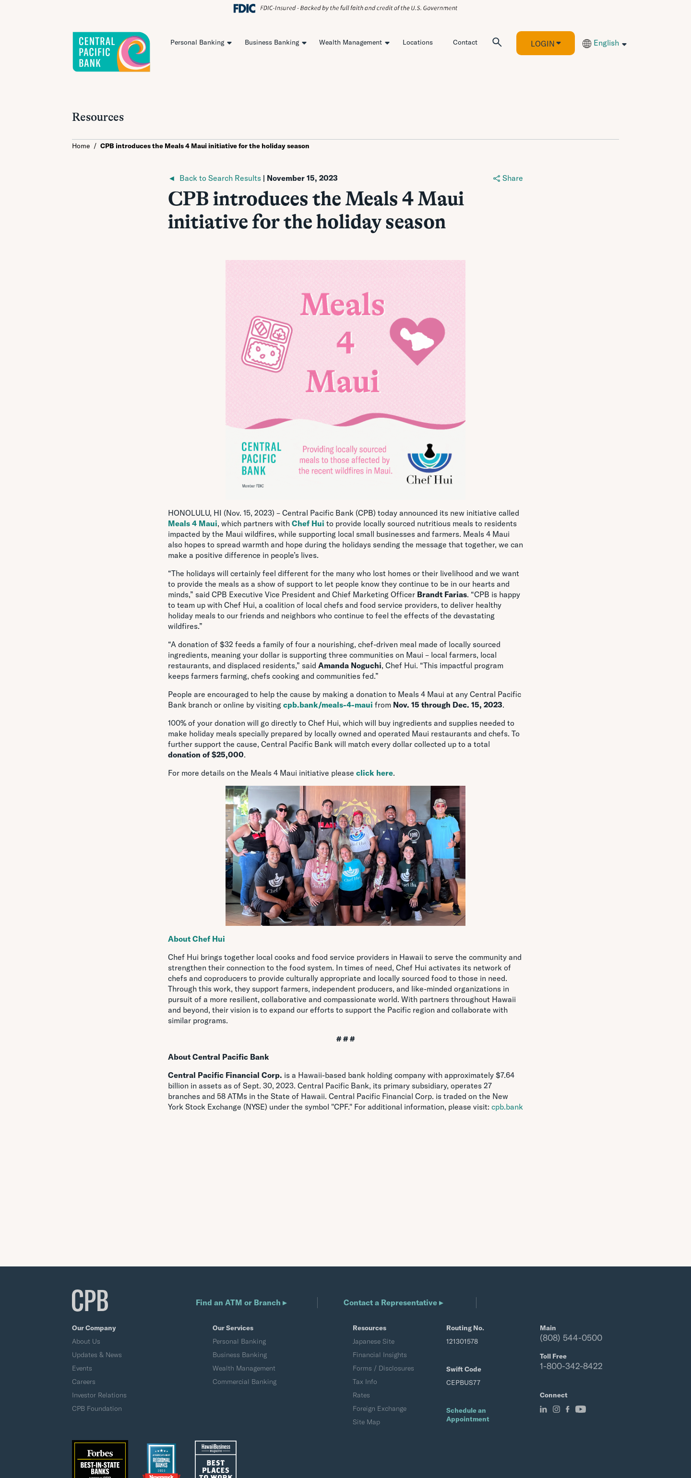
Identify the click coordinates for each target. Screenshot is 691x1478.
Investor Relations (99, 1395)
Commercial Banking (244, 1381)
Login (543, 43)
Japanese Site (373, 1341)
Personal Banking (197, 42)
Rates (361, 1395)
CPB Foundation (97, 1408)
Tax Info (365, 1381)
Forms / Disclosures (383, 1368)
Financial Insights (380, 1354)
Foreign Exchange (379, 1408)
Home (81, 146)
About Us (86, 1341)
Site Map (366, 1422)
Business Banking (272, 42)
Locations (418, 42)
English (600, 42)
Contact (465, 42)
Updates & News (97, 1354)
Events (82, 1368)
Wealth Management (350, 42)
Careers (83, 1381)
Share (508, 178)
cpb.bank (507, 1106)
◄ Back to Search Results (214, 178)
